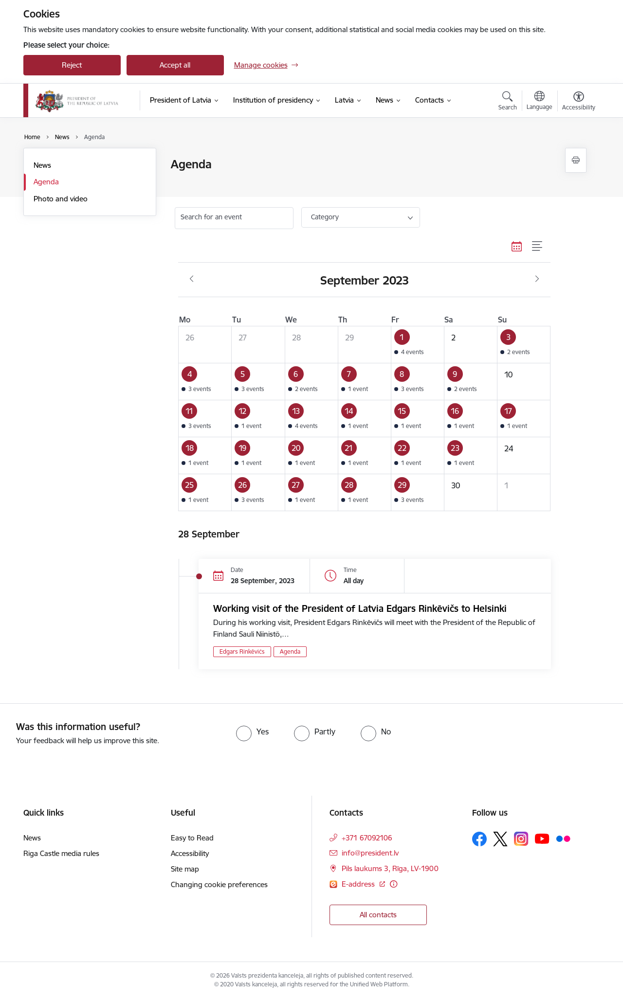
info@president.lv (370, 852)
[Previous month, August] (191, 279)
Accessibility (190, 853)
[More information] (393, 884)
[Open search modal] (508, 102)
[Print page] (576, 160)
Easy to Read (192, 837)
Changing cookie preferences (219, 884)
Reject (72, 65)
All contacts (378, 914)
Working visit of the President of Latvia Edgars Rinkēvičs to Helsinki (360, 608)
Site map (185, 869)
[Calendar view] (517, 246)
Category (325, 217)
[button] (417, 344)
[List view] (537, 246)
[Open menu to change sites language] (539, 101)
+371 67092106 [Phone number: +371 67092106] (367, 837)
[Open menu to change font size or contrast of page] (578, 102)
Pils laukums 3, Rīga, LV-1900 (390, 868)
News (42, 165)
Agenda (46, 181)
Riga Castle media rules (61, 853)
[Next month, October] (537, 279)
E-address (359, 884)
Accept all (175, 65)
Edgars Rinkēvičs (242, 651)
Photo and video (61, 198)
